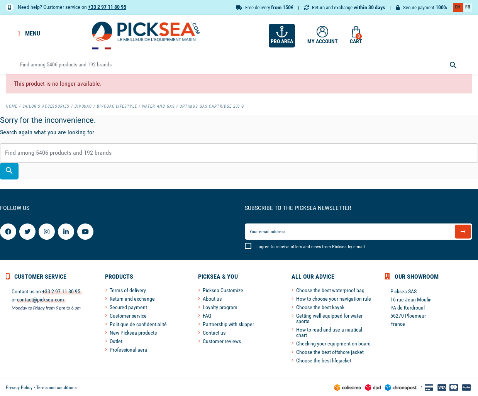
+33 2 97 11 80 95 (107, 7)
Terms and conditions (56, 387)
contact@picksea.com (40, 299)
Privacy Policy (19, 387)
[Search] (239, 65)
